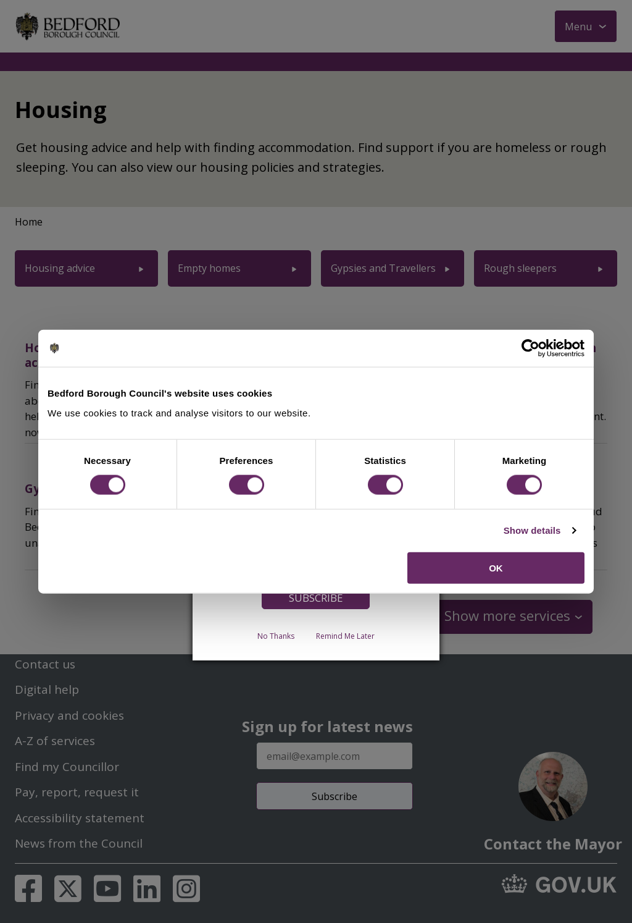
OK (496, 567)
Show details (532, 530)
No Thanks (275, 635)
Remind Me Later (345, 635)
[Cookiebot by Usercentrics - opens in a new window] (530, 348)
